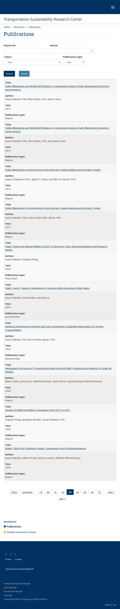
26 (93, 492)
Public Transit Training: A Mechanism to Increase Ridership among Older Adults (47, 288)
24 (78, 492)
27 (100, 492)
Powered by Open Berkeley (17, 583)
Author (54, 45)
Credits (18, 559)
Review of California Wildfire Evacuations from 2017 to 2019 (37, 410)
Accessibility (10, 587)
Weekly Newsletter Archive (21, 532)
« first (15, 492)
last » (63, 499)
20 (49, 492)
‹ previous (28, 492)
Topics (8, 56)
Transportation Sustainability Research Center (43, 19)
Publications (14, 526)
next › (112, 492)
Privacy (8, 595)
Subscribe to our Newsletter (19, 568)
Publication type (72, 56)
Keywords (10, 45)
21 (56, 492)
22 (63, 492)
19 (41, 492)
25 (85, 492)
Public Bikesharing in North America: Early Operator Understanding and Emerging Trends (52, 169)
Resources (19, 26)
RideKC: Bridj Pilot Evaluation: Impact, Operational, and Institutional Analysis (45, 448)
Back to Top (110, 604)
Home (7, 26)
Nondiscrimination (13, 591)
